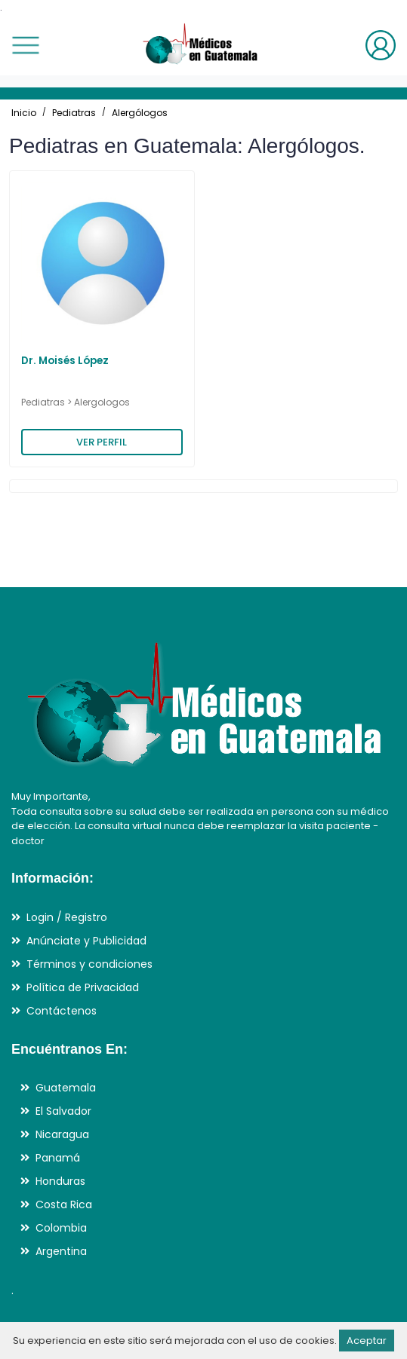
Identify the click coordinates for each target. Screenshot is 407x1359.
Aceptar (367, 1340)
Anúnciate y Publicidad (86, 940)
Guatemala (65, 1087)
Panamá (57, 1157)
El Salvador (63, 1111)
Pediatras (74, 112)
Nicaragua (62, 1134)
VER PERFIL (101, 442)
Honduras (60, 1181)
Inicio (23, 112)
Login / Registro (66, 917)
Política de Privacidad (82, 987)
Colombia (61, 1227)
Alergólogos (140, 112)
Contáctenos (61, 1010)
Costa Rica (63, 1204)
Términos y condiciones (89, 964)
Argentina (61, 1251)
